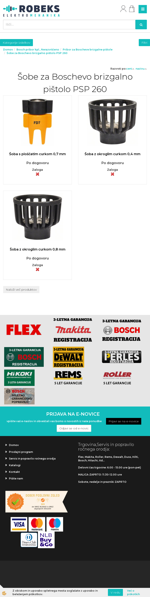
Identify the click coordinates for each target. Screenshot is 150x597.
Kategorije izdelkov (16, 42)
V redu (115, 592)
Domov (8, 49)
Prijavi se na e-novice (124, 421)
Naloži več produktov (21, 289)
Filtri (144, 42)
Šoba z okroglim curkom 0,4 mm (112, 154)
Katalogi (15, 465)
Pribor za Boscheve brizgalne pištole (87, 49)
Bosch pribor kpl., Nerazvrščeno (37, 49)
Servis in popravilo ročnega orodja (32, 458)
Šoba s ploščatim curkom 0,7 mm (37, 154)
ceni (130, 68)
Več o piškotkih (133, 592)
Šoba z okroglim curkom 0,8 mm (37, 249)
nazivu (141, 68)
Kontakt (14, 471)
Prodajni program (21, 451)
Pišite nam (16, 478)
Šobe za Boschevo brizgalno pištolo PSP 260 (37, 53)
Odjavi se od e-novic (74, 428)
